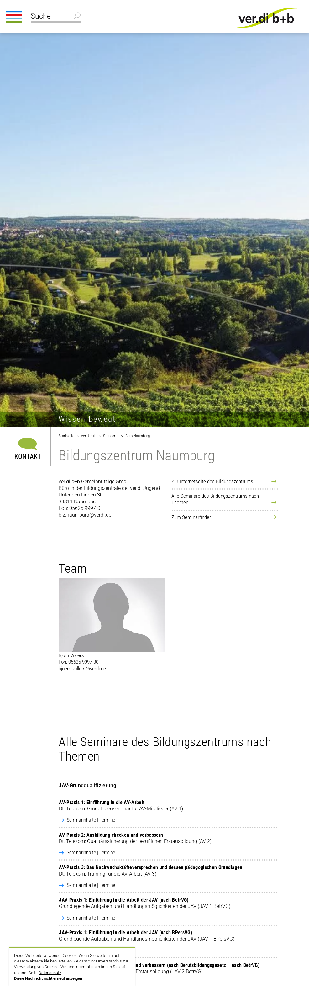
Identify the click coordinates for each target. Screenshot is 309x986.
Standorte (110, 435)
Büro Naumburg (137, 435)
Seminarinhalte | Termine (91, 820)
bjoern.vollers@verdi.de (82, 668)
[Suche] (56, 17)
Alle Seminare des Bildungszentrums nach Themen (215, 499)
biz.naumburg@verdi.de (85, 515)
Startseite (66, 435)
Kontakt (27, 456)
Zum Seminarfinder (191, 517)
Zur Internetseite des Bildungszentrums (212, 481)
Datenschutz (50, 972)
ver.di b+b (88, 435)
